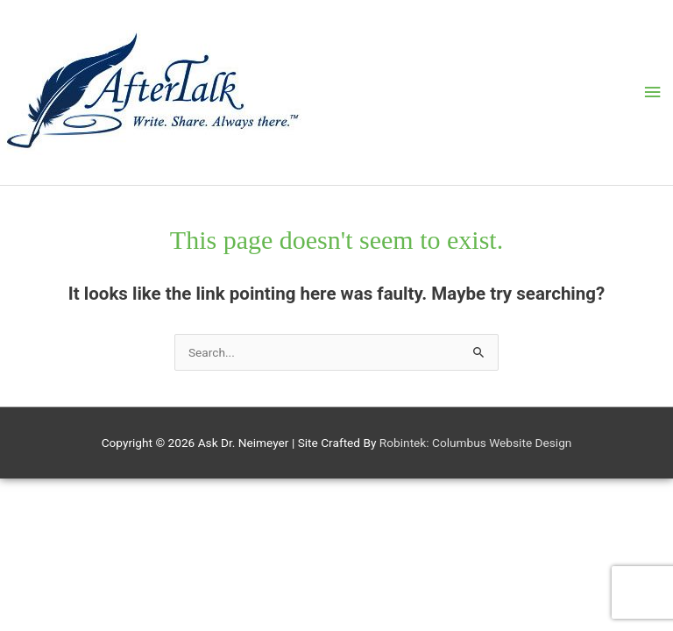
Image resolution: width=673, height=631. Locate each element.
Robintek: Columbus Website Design (475, 443)
